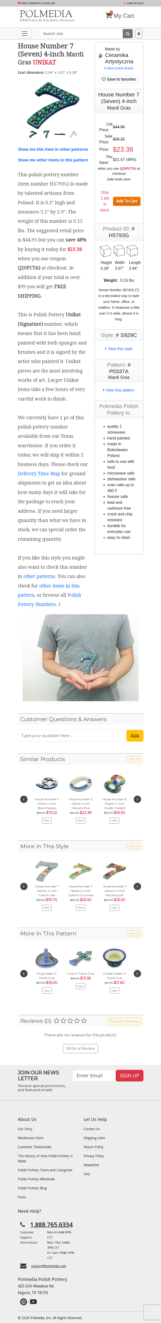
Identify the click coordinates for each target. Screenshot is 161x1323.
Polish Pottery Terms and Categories (45, 1170)
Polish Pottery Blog (32, 1188)
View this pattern (118, 390)
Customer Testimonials (34, 1147)
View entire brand (118, 68)
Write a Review (80, 1048)
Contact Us (92, 1129)
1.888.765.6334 (133, 3)
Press (22, 1197)
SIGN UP (129, 1075)
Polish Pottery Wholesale (36, 1179)
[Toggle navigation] (24, 33)
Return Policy (94, 1147)
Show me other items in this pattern (53, 160)
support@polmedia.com (48, 1266)
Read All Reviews (124, 1021)
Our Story (25, 1129)
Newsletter (91, 1165)
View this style (119, 349)
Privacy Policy (94, 1156)
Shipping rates (94, 1138)
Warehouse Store (30, 1138)
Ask (135, 736)
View (46, 820)
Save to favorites (119, 79)
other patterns (39, 576)
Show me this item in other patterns (53, 149)
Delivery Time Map (39, 473)
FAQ (87, 1174)
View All (134, 759)
